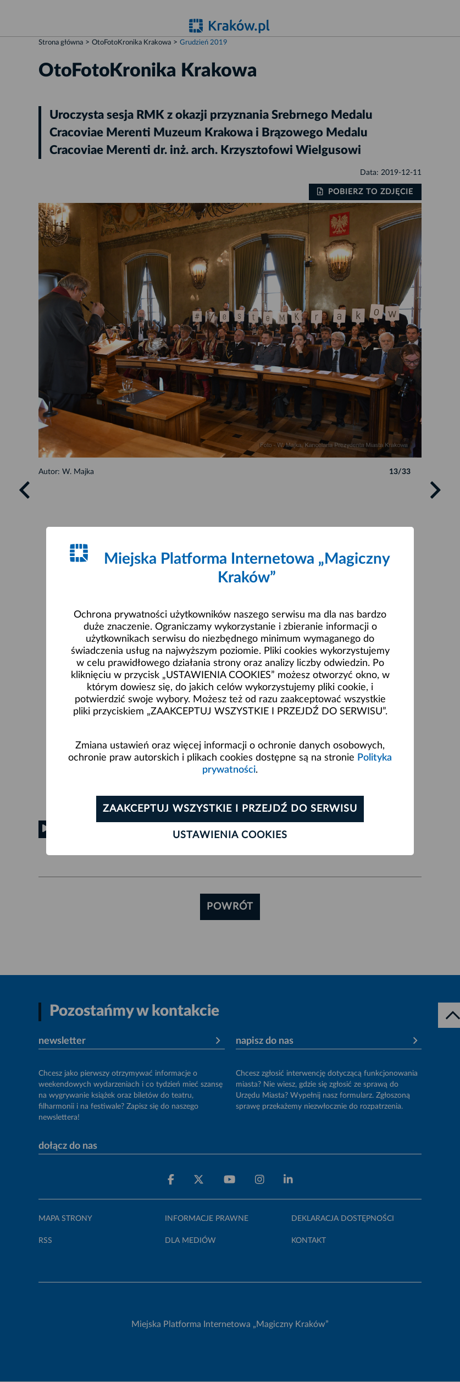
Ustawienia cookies (230, 835)
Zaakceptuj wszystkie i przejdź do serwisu (230, 809)
